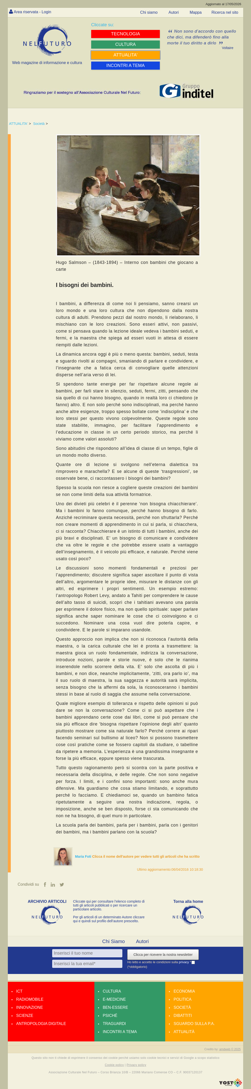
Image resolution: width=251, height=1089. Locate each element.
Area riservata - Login (32, 12)
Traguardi (114, 1024)
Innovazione (29, 1007)
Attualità (184, 1032)
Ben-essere (115, 1007)
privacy (184, 962)
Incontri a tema (120, 1032)
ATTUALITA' (18, 124)
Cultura (112, 991)
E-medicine (114, 999)
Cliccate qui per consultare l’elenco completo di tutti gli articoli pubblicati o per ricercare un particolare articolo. (109, 905)
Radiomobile (29, 999)
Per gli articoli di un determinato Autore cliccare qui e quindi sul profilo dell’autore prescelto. (109, 919)
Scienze (24, 1015)
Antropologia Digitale (41, 1024)
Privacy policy (136, 1065)
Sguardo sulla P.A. (194, 1024)
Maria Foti (83, 856)
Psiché (110, 1015)
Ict (19, 991)
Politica (182, 999)
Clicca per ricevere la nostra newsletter (162, 955)
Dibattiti (183, 1015)
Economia (184, 991)
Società (39, 124)
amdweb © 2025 (230, 1049)
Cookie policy (114, 1065)
